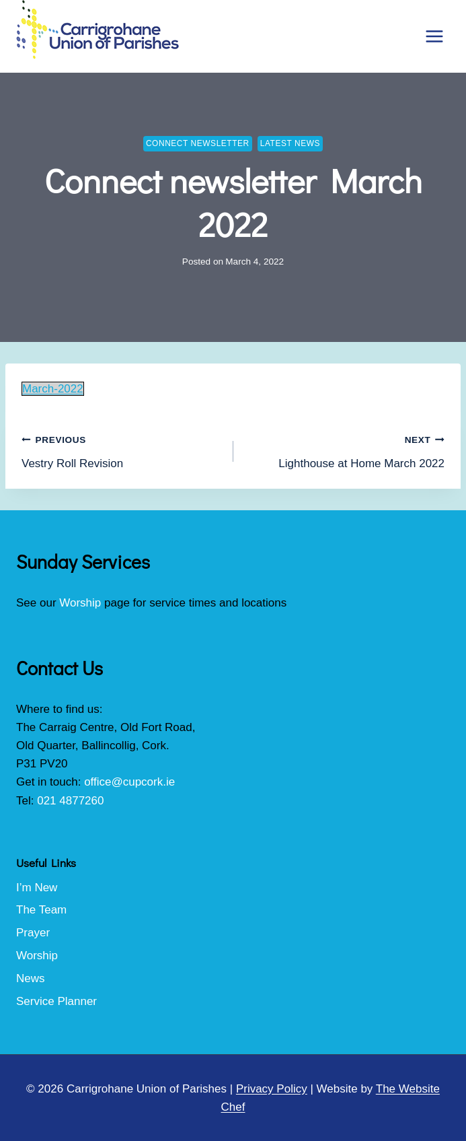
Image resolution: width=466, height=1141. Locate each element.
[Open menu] (434, 36)
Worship (80, 602)
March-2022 (52, 388)
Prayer (33, 932)
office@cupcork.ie (129, 781)
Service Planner (56, 1001)
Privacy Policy (271, 1088)
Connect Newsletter (197, 143)
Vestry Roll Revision (122, 450)
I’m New (36, 887)
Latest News (290, 143)
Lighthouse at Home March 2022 (345, 450)
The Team (41, 909)
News (30, 978)
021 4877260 (70, 800)
